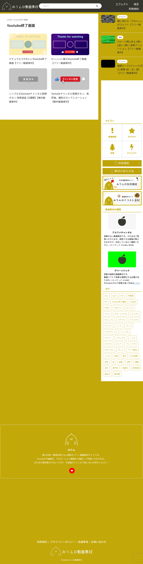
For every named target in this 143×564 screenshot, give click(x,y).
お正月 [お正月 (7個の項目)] (133, 288)
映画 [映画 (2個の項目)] (120, 349)
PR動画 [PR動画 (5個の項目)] (130, 282)
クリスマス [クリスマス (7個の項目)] (134, 307)
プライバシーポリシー (62, 473)
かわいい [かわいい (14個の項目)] (118, 294)
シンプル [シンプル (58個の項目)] (125, 319)
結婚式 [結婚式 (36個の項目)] (125, 355)
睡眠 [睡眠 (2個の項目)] (137, 349)
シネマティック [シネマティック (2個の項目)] (110, 319)
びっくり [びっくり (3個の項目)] (129, 294)
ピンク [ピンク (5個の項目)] (119, 331)
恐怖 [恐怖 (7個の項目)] (124, 343)
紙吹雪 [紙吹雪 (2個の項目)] (115, 355)
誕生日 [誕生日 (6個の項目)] (107, 361)
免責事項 (83, 473)
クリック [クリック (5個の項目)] (108, 313)
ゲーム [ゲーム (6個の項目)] (129, 313)
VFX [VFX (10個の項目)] (105, 288)
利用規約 (134, 9)
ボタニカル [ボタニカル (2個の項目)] (109, 337)
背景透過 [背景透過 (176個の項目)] (136, 355)
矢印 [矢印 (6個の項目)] (106, 355)
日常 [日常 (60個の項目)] (106, 349)
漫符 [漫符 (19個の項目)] (129, 349)
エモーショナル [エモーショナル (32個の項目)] (120, 300)
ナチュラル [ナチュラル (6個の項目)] (120, 325)
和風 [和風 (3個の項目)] (116, 343)
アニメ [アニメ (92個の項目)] (107, 300)
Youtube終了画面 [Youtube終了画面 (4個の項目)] (119, 288)
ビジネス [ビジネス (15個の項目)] (108, 331)
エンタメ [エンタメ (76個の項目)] (135, 300)
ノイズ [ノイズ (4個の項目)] (132, 325)
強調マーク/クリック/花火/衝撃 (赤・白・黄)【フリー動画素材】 (130, 59)
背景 (136, 4)
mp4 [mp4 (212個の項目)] (114, 282)
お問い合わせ (98, 473)
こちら (137, 270)
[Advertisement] (122, 88)
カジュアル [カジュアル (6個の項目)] (108, 307)
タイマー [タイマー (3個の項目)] (108, 325)
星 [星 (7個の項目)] (113, 349)
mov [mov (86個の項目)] (106, 282)
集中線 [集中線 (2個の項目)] (117, 361)
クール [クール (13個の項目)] (119, 313)
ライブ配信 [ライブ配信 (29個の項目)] (132, 337)
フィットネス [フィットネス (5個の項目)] (131, 331)
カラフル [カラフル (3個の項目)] (121, 307)
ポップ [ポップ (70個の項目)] (120, 337)
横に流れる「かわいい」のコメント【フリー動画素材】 (130, 22)
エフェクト (122, 4)
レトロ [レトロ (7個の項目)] (107, 343)
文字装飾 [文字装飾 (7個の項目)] (134, 343)
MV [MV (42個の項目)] (122, 282)
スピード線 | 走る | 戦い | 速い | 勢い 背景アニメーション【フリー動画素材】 (130, 40)
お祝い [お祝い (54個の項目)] (107, 294)
